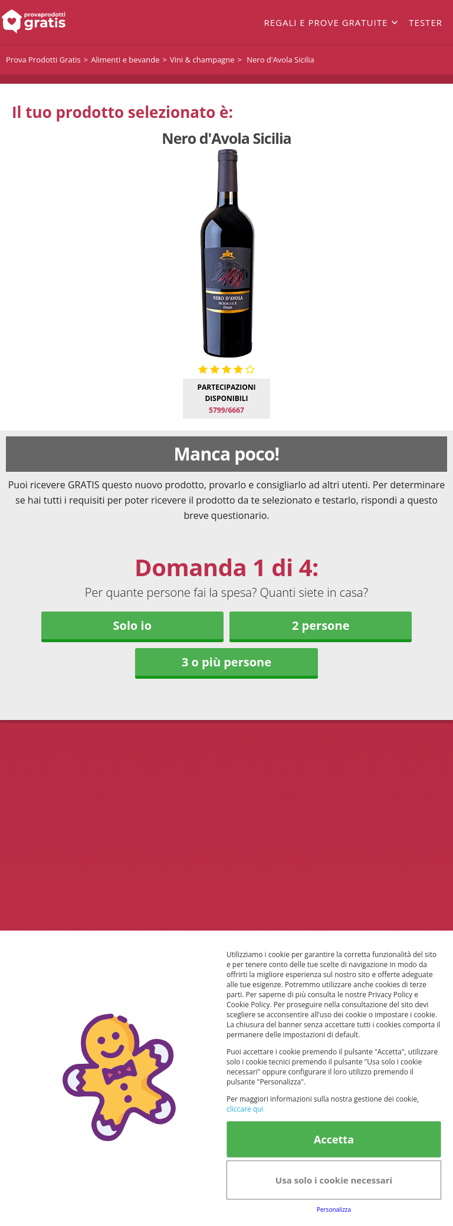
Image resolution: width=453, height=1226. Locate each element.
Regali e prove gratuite (326, 22)
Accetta (334, 1139)
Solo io (132, 625)
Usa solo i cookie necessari (333, 1180)
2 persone (320, 625)
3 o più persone (226, 662)
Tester (425, 22)
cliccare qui (244, 1109)
